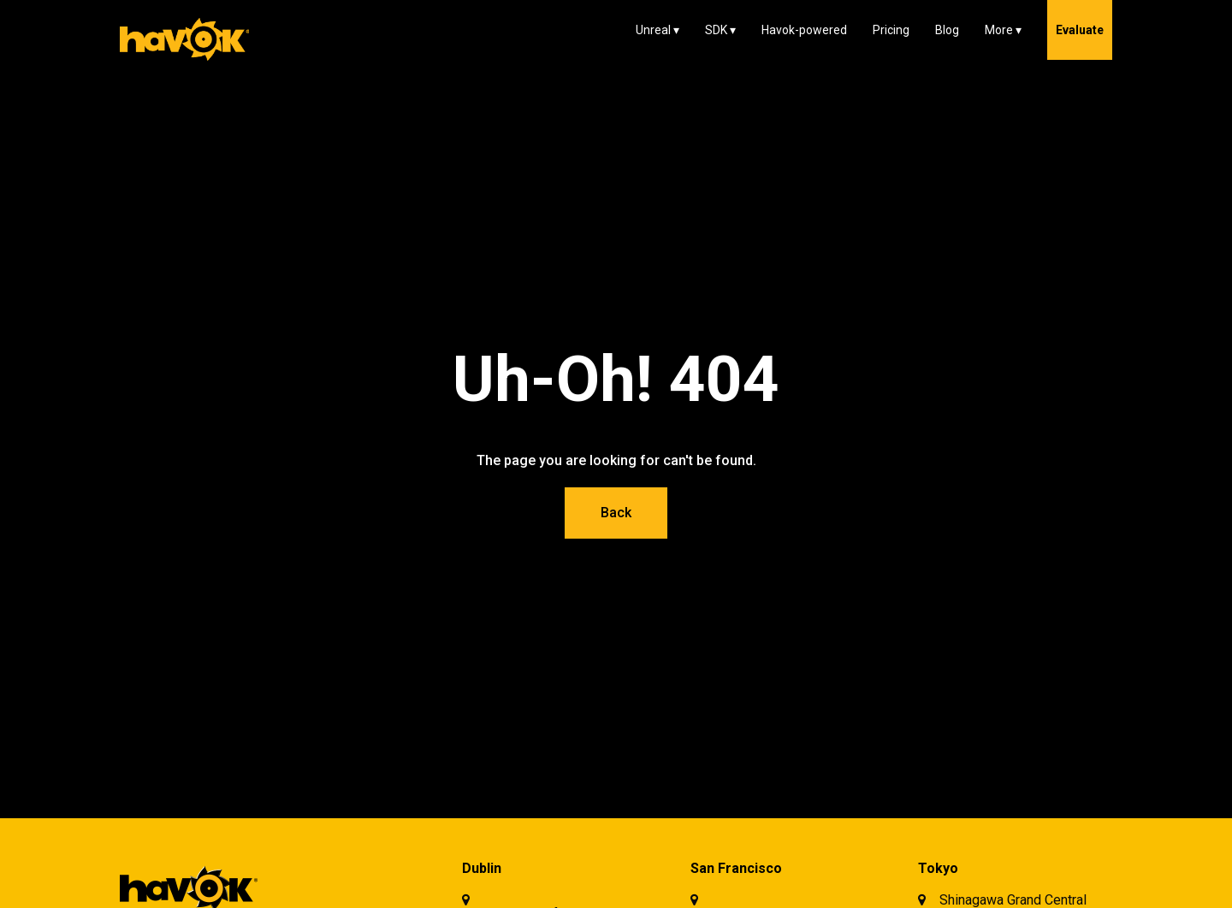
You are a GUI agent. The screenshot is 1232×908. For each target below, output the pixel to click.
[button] (657, 30)
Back (616, 512)
